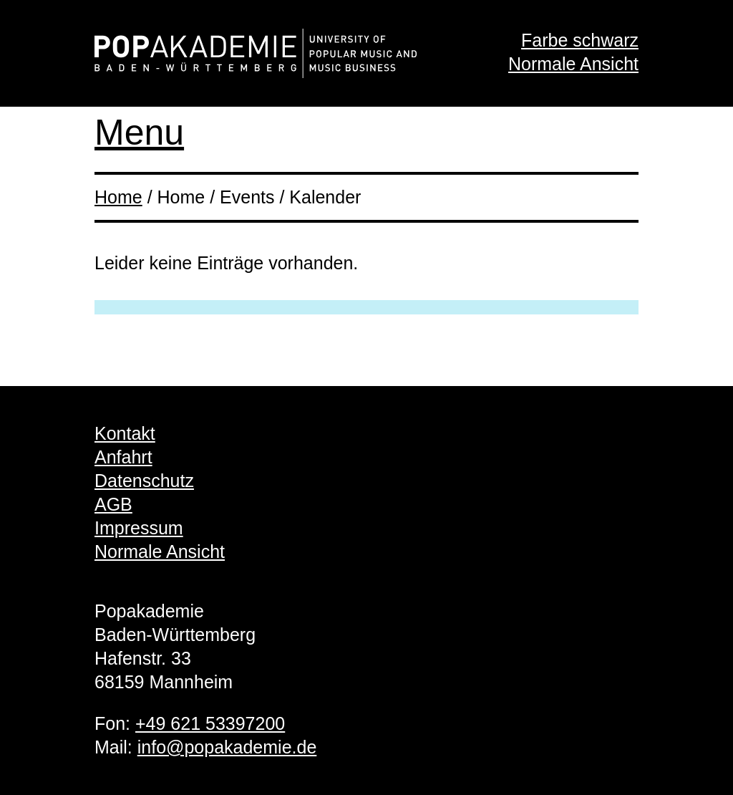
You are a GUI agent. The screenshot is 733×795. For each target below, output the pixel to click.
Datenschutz (144, 481)
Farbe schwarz (580, 40)
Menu (139, 132)
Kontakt (124, 433)
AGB (113, 504)
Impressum (138, 528)
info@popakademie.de (227, 747)
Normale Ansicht (573, 64)
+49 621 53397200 (210, 723)
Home (118, 197)
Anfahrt (123, 457)
